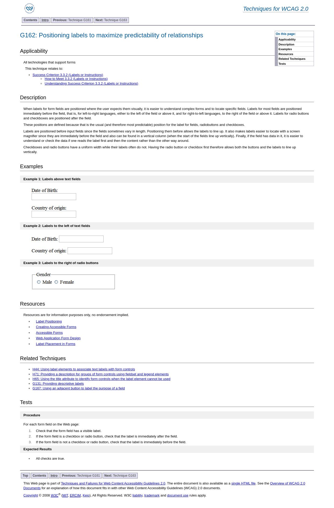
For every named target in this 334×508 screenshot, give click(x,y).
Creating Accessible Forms (56, 327)
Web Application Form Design (58, 338)
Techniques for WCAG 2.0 (275, 8)
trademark (152, 495)
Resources (285, 54)
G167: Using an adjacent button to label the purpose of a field (79, 388)
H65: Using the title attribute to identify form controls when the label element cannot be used (101, 379)
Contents (30, 20)
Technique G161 (72, 20)
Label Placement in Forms (55, 344)
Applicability (286, 39)
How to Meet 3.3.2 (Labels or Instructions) (76, 79)
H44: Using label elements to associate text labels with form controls (84, 369)
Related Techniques (291, 58)
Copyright (30, 495)
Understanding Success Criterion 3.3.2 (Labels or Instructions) (91, 83)
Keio (86, 495)
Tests (282, 63)
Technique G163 (111, 20)
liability (137, 495)
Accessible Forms (49, 333)
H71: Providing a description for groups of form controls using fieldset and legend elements (101, 374)
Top (25, 475)
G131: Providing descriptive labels (58, 384)
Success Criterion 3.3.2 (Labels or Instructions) (68, 75)
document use (177, 495)
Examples (285, 49)
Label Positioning (49, 321)
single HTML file (243, 483)
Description (286, 44)
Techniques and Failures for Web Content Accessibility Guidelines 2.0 (113, 483)
